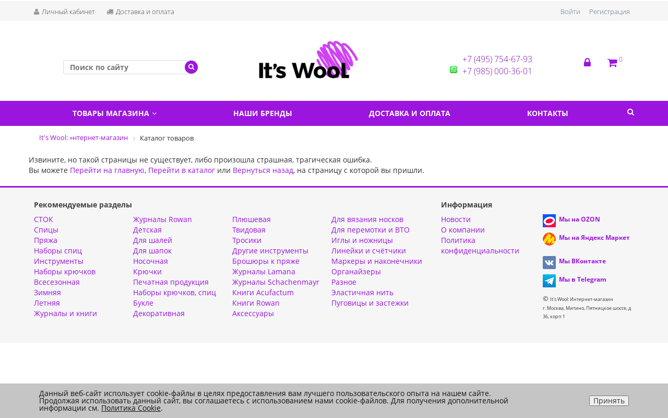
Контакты (547, 113)
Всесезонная (57, 282)
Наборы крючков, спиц (174, 292)
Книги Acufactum (263, 292)
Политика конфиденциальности (480, 245)
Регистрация (609, 11)
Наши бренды (262, 113)
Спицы (46, 230)
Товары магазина (115, 113)
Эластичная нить (362, 292)
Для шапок (152, 251)
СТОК (43, 219)
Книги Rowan (256, 303)
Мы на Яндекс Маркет (594, 237)
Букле (143, 303)
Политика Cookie (131, 408)
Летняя (47, 303)
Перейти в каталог (181, 170)
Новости (456, 219)
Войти (570, 11)
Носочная (150, 261)
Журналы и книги (65, 313)
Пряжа (45, 240)
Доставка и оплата (140, 11)
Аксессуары (253, 313)
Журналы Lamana (263, 271)
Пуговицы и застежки (370, 303)
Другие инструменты (270, 251)
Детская (147, 230)
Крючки (147, 271)
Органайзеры (356, 271)
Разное (343, 282)
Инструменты (59, 261)
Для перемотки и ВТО (370, 230)
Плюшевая (251, 219)
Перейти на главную (107, 170)
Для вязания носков (367, 219)
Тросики (246, 240)
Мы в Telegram (582, 279)
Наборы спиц (58, 251)
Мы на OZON (579, 219)
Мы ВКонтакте (582, 261)
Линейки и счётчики (368, 251)
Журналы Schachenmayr (275, 282)
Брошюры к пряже (266, 261)
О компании (463, 230)
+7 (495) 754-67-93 (497, 59)
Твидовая (249, 230)
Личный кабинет (64, 11)
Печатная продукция (171, 282)
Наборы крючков (65, 271)
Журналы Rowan (162, 219)
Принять (609, 400)
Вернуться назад (263, 170)
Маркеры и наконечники (376, 261)
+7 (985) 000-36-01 (497, 71)
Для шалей (152, 240)
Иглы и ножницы (362, 240)
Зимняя (47, 292)
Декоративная (159, 313)
